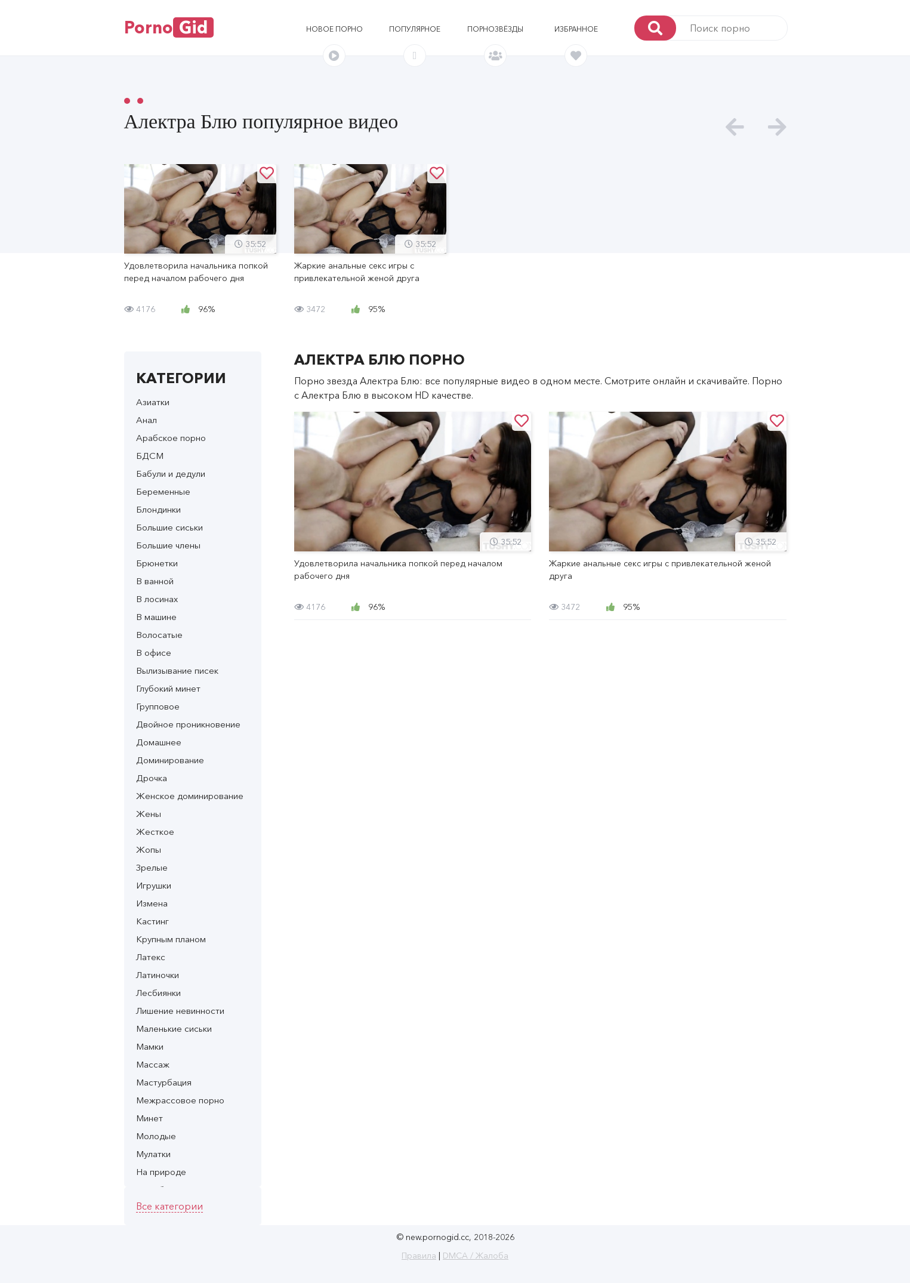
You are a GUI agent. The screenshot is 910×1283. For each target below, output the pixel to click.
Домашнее (158, 742)
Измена (152, 903)
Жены (148, 813)
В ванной (155, 581)
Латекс (150, 957)
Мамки (150, 1046)
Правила (419, 1255)
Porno (169, 27)
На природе (161, 1171)
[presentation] (735, 127)
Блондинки (158, 509)
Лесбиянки (158, 992)
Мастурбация (164, 1082)
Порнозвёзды (495, 28)
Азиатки (152, 402)
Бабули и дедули (170, 473)
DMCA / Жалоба (475, 1255)
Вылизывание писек (177, 670)
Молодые (156, 1136)
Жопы (148, 849)
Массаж (152, 1064)
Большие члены (168, 545)
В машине (156, 616)
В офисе (153, 652)
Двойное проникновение (188, 724)
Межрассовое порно (180, 1100)
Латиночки (157, 974)
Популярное (414, 28)
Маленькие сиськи (174, 1028)
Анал (146, 419)
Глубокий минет (168, 688)
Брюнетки (157, 563)
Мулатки (153, 1153)
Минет (149, 1118)
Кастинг (152, 921)
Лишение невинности (180, 1010)
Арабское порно (171, 437)
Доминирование (170, 760)
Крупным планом (171, 939)
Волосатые (159, 634)
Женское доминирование (189, 795)
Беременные (163, 491)
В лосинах (157, 599)
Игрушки (153, 885)
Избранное (576, 28)
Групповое (158, 706)
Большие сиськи (169, 527)
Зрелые (152, 867)
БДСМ (150, 455)
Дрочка (151, 778)
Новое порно (334, 28)
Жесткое (155, 831)
